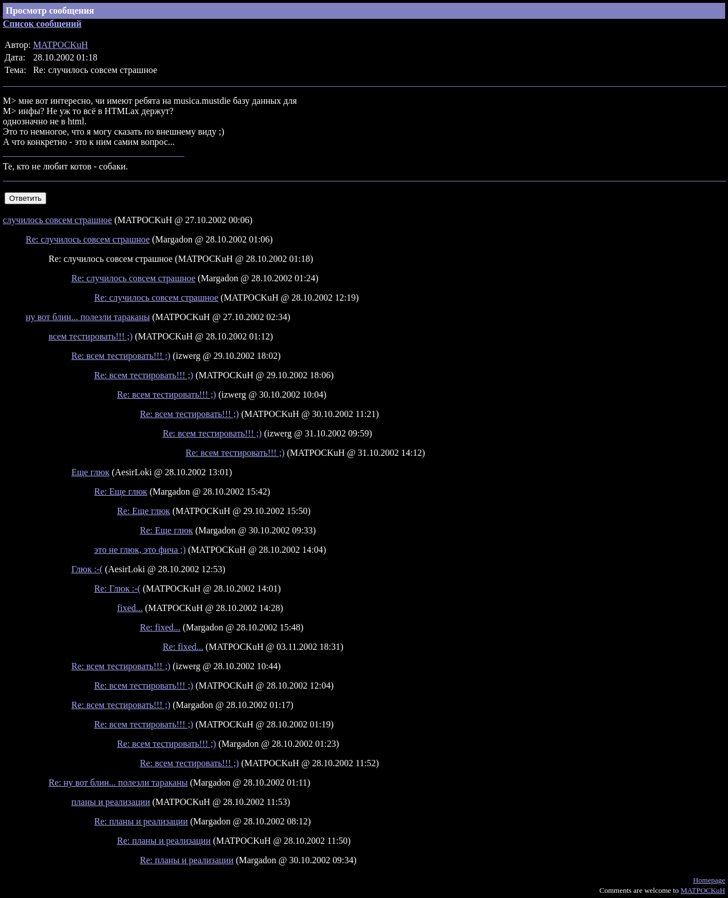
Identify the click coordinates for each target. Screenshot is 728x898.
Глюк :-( (87, 569)
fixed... (130, 608)
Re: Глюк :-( (117, 588)
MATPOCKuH (60, 45)
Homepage (709, 880)
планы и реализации (110, 802)
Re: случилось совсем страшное (88, 239)
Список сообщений (42, 24)
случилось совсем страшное (57, 220)
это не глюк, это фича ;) (140, 550)
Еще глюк (90, 472)
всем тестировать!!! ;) (90, 336)
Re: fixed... (160, 627)
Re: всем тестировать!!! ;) (120, 356)
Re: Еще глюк (120, 491)
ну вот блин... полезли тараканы (88, 317)
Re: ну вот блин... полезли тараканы (118, 782)
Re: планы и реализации (141, 821)
